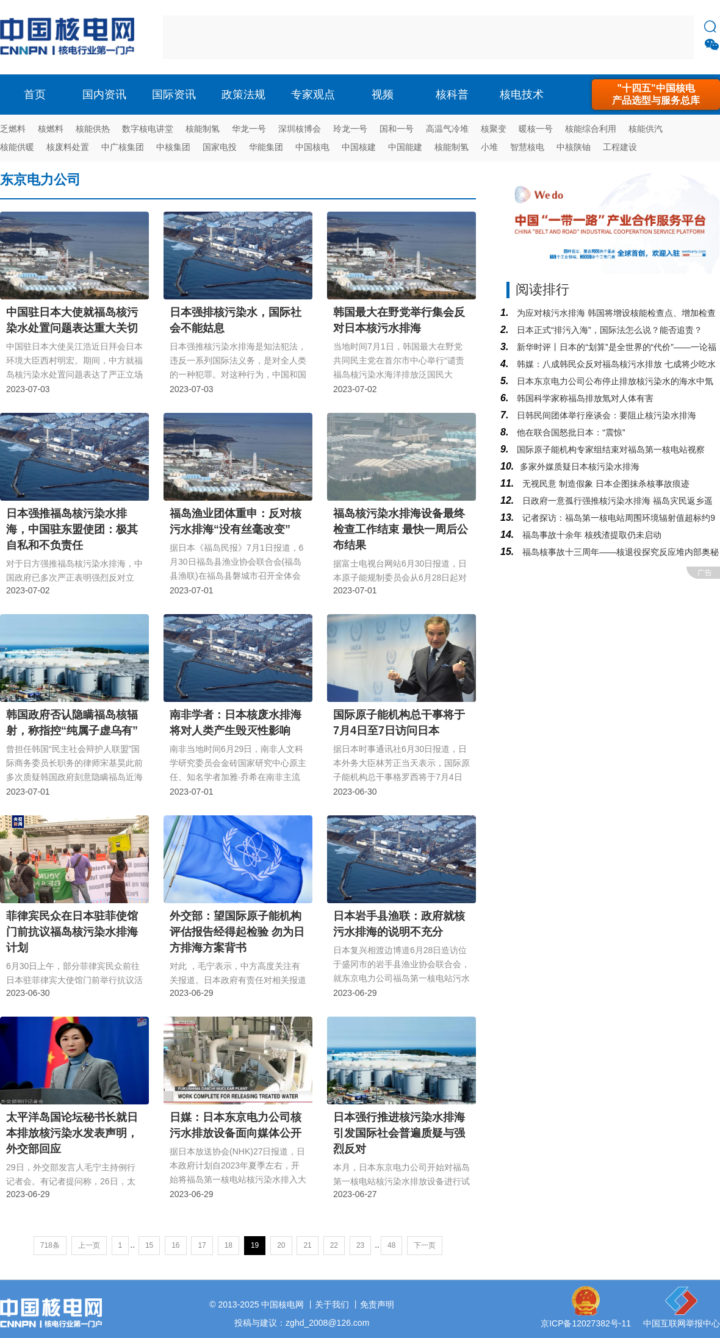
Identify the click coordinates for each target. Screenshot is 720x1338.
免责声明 (377, 1304)
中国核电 (312, 147)
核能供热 (93, 129)
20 (281, 1245)
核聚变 (493, 129)
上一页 (89, 1245)
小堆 (489, 147)
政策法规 (243, 94)
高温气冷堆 (447, 129)
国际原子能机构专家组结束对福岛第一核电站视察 (609, 449)
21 (307, 1245)
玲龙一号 (350, 129)
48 (391, 1245)
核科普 (452, 94)
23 (360, 1245)
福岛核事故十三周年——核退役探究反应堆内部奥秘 (619, 552)
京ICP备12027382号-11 (586, 1323)
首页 (35, 94)
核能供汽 (645, 129)
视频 (383, 94)
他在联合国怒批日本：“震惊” (569, 432)
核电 (70, 37)
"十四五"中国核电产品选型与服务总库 (656, 94)
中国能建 (405, 147)
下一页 (425, 1245)
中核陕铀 (573, 147)
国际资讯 (174, 94)
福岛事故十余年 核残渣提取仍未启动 (590, 535)
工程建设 (620, 147)
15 (149, 1245)
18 (228, 1245)
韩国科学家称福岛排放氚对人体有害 (583, 398)
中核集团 (173, 147)
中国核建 (359, 147)
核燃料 (50, 129)
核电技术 (522, 94)
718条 (50, 1245)
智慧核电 (527, 147)
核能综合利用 (590, 129)
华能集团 (266, 147)
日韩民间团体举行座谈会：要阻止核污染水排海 (605, 415)
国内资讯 (104, 94)
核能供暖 (17, 147)
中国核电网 (282, 1304)
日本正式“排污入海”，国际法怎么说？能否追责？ (608, 330)
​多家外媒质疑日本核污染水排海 (579, 466)
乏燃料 (13, 129)
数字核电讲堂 (147, 129)
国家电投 (220, 147)
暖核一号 (536, 129)
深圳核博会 (299, 129)
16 (175, 1245)
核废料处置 (67, 147)
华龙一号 (249, 129)
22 (334, 1245)
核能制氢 (202, 129)
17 (202, 1245)
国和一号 (397, 129)
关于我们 (332, 1304)
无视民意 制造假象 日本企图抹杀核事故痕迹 (604, 483)
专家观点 (313, 94)
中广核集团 (122, 147)
